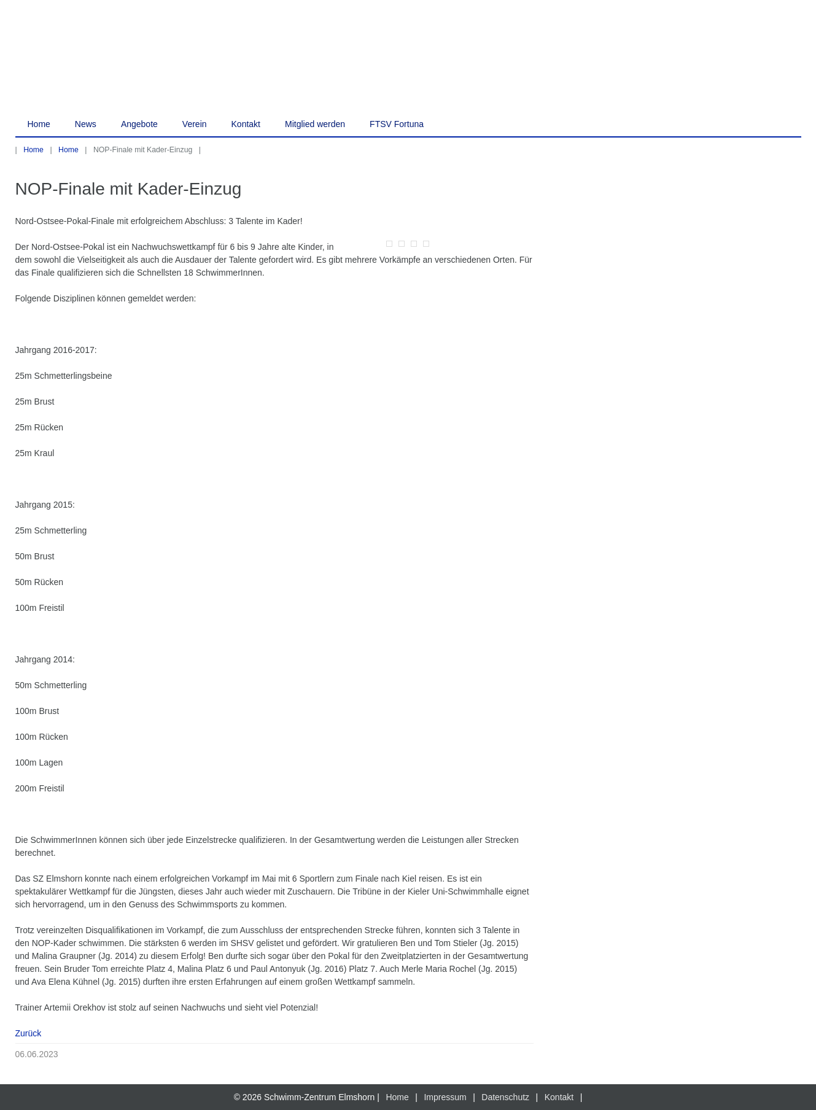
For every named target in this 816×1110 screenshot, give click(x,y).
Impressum (445, 1097)
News (85, 124)
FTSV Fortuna (397, 124)
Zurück (28, 1033)
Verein (194, 124)
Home (39, 124)
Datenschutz (505, 1097)
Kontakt (245, 124)
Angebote (139, 124)
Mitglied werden (315, 124)
